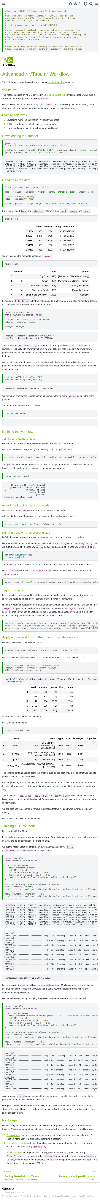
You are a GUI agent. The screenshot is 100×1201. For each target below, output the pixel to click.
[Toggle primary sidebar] (3, 4)
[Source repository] (70, 4)
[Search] (91, 4)
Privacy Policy (7, 1196)
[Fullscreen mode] (80, 4)
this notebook (15, 1152)
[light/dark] (85, 4)
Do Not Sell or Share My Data (37, 1196)
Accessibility (65, 1196)
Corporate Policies (76, 1196)
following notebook (20, 1143)
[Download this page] (75, 4)
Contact (4, 1198)
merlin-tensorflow (56, 82)
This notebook (13, 1135)
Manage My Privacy (19, 1196)
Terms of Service (54, 1196)
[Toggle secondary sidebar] (96, 4)
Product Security (89, 1196)
